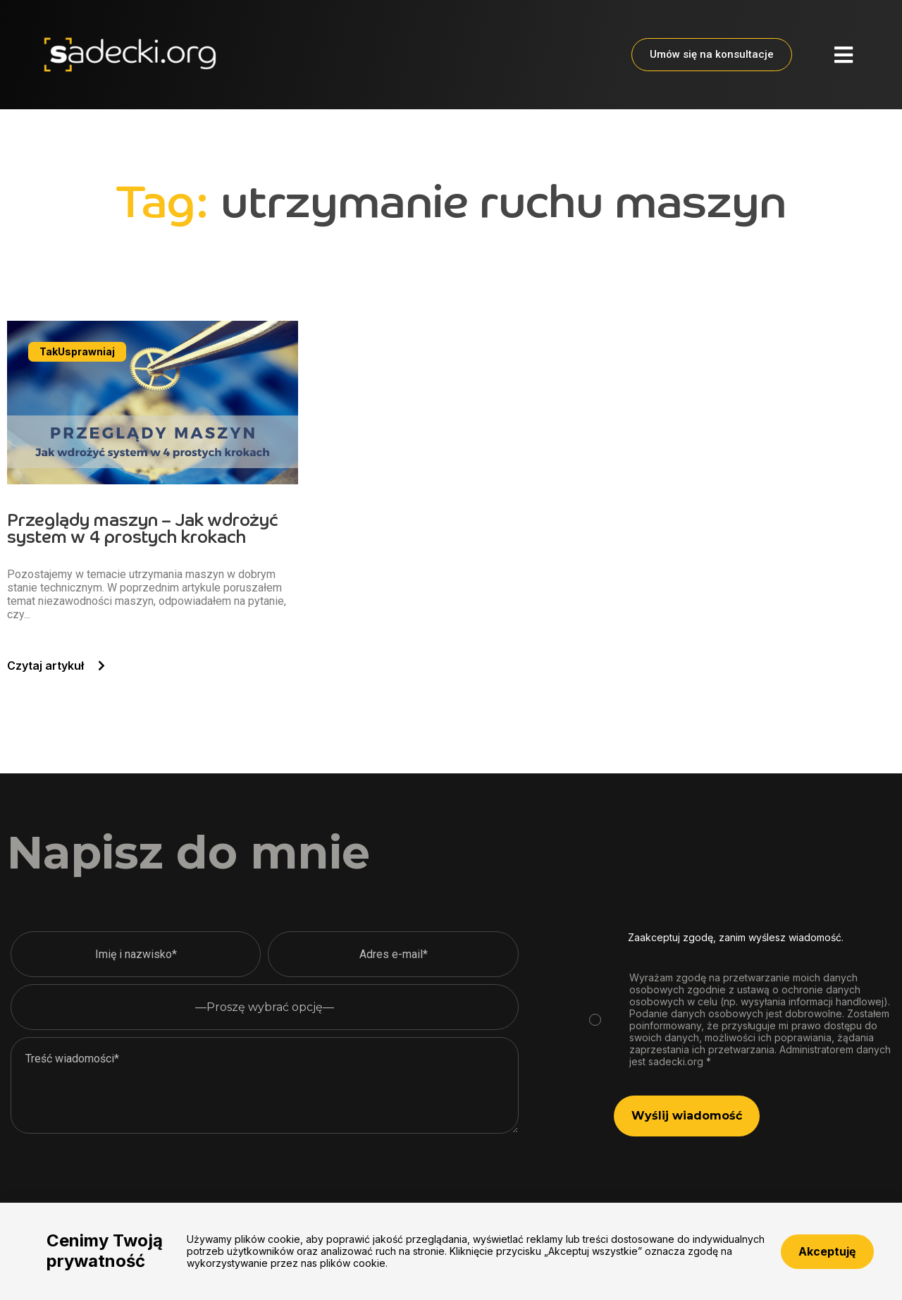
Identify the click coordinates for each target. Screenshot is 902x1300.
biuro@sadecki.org (842, 1254)
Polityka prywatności (363, 1254)
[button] (843, 55)
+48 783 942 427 (697, 1254)
